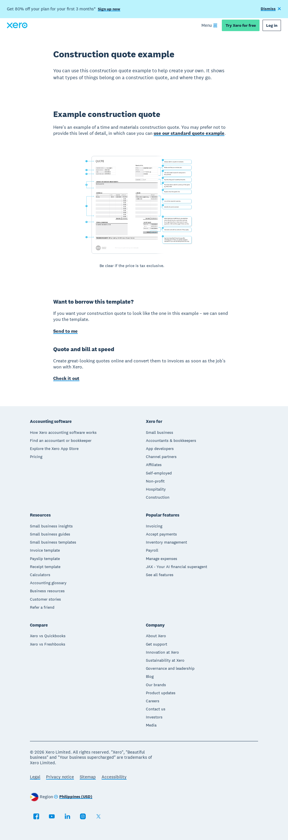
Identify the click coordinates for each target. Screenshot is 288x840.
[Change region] (73, 797)
